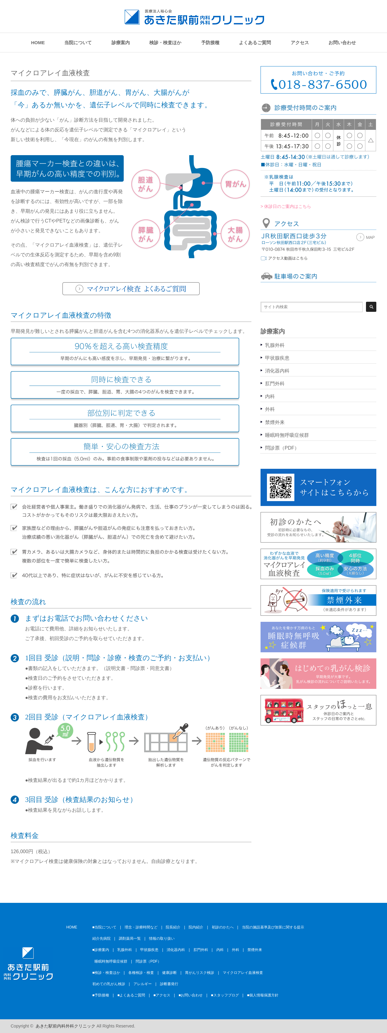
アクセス (300, 42)
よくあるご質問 (255, 42)
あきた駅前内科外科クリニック (65, 1026)
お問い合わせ (342, 42)
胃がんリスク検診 (199, 973)
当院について (78, 42)
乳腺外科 (275, 345)
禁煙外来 (275, 422)
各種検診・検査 (141, 973)
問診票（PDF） (282, 448)
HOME (38, 42)
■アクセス (162, 995)
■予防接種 (100, 995)
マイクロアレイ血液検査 (243, 973)
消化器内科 (277, 370)
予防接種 (210, 42)
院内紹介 (196, 927)
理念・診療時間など (141, 927)
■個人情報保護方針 (263, 995)
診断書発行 (169, 984)
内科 (270, 396)
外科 (270, 409)
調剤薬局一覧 (130, 938)
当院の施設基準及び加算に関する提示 (273, 927)
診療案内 (121, 42)
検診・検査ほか (165, 42)
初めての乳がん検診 (108, 984)
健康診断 (169, 973)
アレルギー (142, 984)
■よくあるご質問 (131, 995)
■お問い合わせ (191, 995)
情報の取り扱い (162, 938)
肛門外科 (275, 383)
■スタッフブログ (225, 995)
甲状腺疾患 (277, 358)
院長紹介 (173, 927)
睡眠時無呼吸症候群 (287, 435)
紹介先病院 (101, 938)
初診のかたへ (223, 927)
